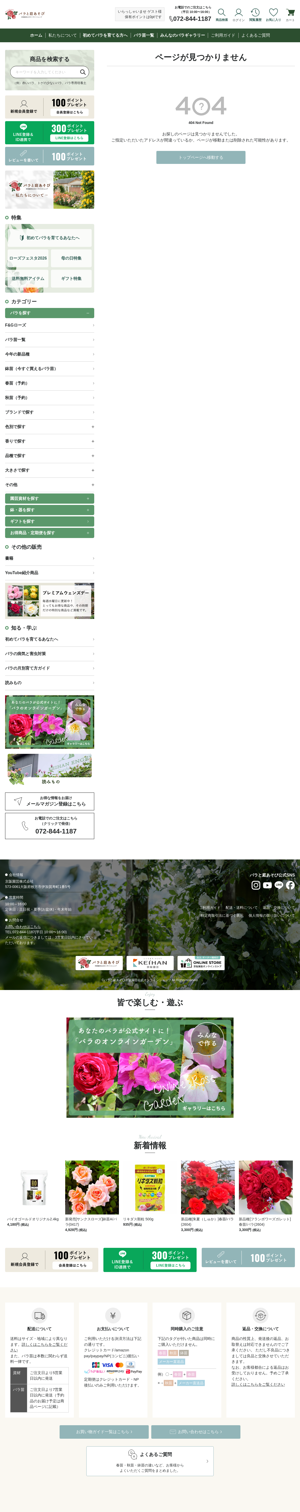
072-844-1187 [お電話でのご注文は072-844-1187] (192, 18)
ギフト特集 (71, 278)
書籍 (9, 558)
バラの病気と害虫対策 (25, 654)
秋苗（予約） (17, 397)
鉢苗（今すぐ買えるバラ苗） (31, 368)
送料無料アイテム (28, 278)
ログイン (239, 20)
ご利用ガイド (223, 35)
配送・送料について (242, 908)
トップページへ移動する (201, 157)
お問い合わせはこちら (23, 927)
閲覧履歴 (255, 20)
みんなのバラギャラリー (182, 35)
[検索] (83, 72)
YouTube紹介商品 (21, 573)
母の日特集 (71, 258)
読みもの (13, 683)
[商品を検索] (43, 72)
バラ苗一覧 (144, 35)
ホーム (36, 35)
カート (290, 20)
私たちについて (62, 35)
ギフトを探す (22, 521)
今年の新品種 (17, 354)
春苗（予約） (17, 383)
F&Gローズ (15, 325)
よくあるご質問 (255, 35)
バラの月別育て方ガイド (27, 668)
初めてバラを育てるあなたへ (31, 639)
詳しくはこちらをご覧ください (258, 1369)
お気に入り (273, 20)
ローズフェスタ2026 (28, 258)
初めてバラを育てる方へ (105, 35)
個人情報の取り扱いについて (272, 915)
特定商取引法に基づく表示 (222, 915)
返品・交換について (279, 908)
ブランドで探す (19, 412)
